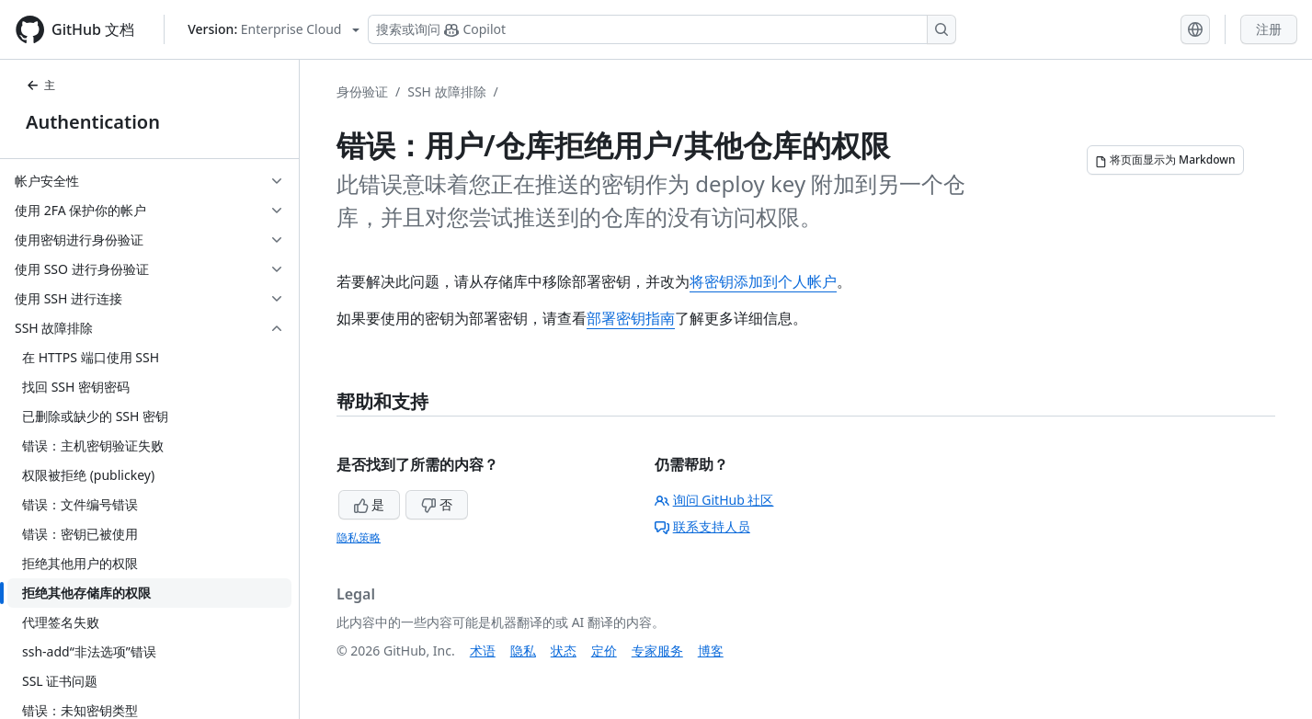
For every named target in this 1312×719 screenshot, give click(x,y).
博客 (711, 650)
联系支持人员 (702, 526)
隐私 (523, 650)
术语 (483, 650)
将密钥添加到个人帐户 (763, 281)
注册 (1269, 29)
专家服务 (657, 650)
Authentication (93, 121)
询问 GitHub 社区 (714, 499)
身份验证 (362, 91)
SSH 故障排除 (446, 91)
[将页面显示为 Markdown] (1165, 160)
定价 (604, 650)
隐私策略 (359, 537)
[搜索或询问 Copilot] (662, 29)
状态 (563, 650)
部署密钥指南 (631, 318)
